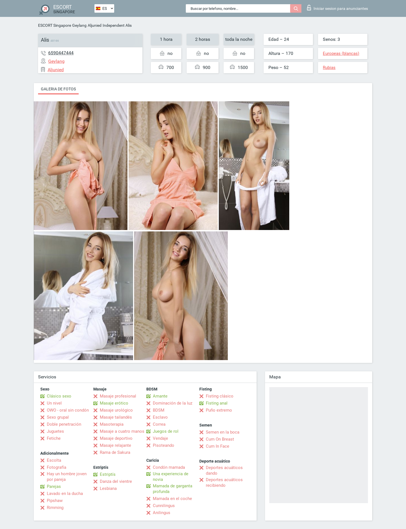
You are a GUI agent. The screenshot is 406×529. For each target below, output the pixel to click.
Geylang (79, 25)
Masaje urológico (116, 410)
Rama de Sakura (115, 452)
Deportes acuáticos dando (224, 470)
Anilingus (161, 512)
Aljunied (95, 25)
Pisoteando (163, 445)
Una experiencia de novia (170, 476)
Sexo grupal (58, 417)
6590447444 (61, 52)
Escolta (54, 460)
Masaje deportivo (116, 438)
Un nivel (54, 403)
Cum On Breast (220, 439)
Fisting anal (217, 403)
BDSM (158, 410)
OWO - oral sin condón (68, 410)
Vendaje (160, 438)
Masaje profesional (118, 396)
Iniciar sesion (337, 8)
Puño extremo (219, 410)
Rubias (329, 67)
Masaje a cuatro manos (122, 431)
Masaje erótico (114, 403)
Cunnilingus (164, 505)
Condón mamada (169, 467)
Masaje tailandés (116, 417)
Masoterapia (111, 424)
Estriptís (108, 474)
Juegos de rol (165, 431)
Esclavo (160, 417)
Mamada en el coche (172, 498)
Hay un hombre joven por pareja (67, 476)
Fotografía (56, 467)
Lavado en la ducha (65, 493)
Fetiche (54, 438)
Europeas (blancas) (341, 53)
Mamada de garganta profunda (172, 488)
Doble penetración (64, 424)
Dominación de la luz (172, 403)
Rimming (55, 507)
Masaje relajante (115, 445)
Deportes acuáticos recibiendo (224, 482)
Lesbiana (108, 488)
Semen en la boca (222, 432)
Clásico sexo (59, 396)
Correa (159, 424)
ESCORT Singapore (54, 25)
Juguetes (55, 431)
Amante (160, 396)
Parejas (54, 486)
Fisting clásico (219, 396)
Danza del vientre (116, 481)
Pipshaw (55, 500)
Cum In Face (217, 446)
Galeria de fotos (58, 89)
